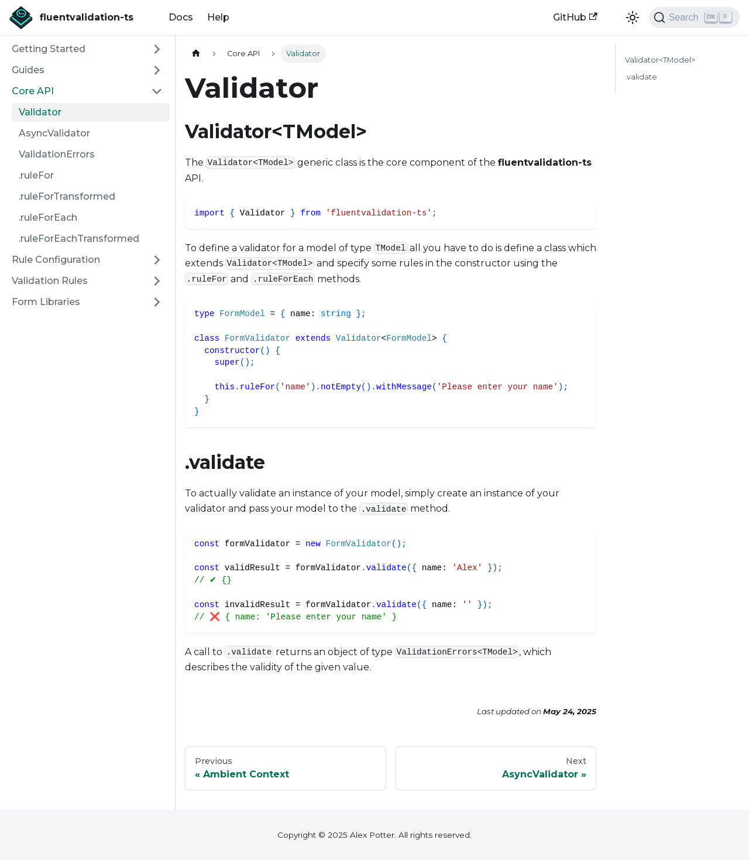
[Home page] (196, 53)
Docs (181, 17)
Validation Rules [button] (50, 280)
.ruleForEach (48, 217)
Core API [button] (33, 91)
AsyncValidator (54, 133)
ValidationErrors (57, 154)
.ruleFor (36, 175)
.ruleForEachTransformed (79, 238)
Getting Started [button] (48, 48)
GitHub (575, 17)
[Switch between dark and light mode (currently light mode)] (632, 17)
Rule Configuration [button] (56, 259)
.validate (641, 77)
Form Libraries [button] (46, 301)
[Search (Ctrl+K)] (694, 17)
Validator (40, 112)
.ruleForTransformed (67, 196)
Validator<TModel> (660, 60)
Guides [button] (28, 70)
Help (218, 17)
